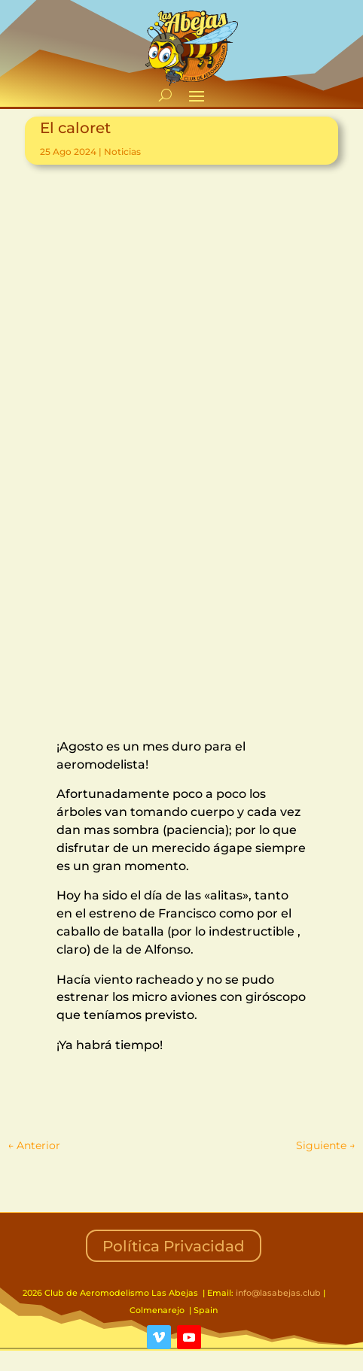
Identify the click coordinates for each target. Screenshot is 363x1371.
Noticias (122, 151)
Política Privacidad (173, 1246)
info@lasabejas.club (278, 1293)
